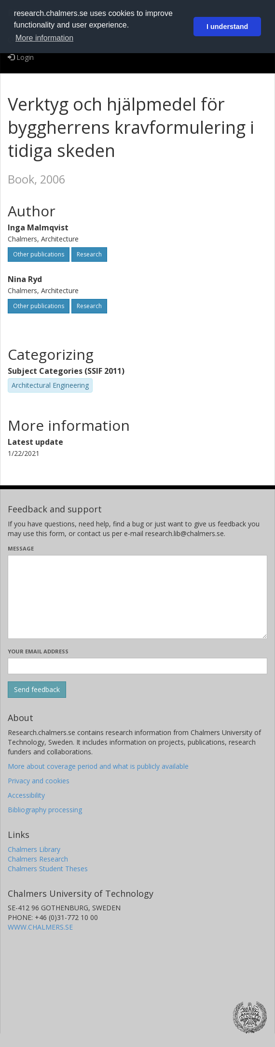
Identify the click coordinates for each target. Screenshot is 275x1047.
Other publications (38, 254)
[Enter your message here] (137, 597)
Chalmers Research (38, 858)
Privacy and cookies (38, 780)
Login (21, 57)
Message (21, 548)
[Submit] (37, 689)
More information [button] (44, 38)
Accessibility (26, 795)
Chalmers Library (34, 849)
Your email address (38, 651)
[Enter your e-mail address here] (137, 666)
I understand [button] (227, 26)
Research (89, 254)
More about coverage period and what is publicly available (98, 766)
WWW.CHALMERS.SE (40, 927)
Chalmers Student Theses (48, 868)
